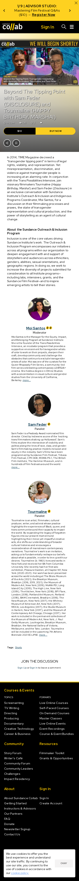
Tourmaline (39, 511)
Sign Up (22, 667)
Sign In (34, 667)
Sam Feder (39, 424)
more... (26, 380)
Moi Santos (39, 328)
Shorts (18, 647)
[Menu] (72, 27)
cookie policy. (20, 873)
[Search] (64, 27)
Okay (64, 863)
